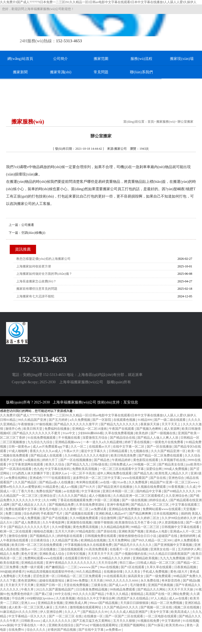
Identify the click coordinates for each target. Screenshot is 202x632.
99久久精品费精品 (89, 571)
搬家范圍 (101, 59)
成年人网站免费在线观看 (115, 473)
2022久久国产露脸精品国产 (55, 589)
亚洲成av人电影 (157, 531)
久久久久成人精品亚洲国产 (129, 612)
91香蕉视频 (176, 487)
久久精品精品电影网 (115, 527)
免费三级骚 (13, 513)
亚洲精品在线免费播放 (125, 509)
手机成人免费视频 (156, 571)
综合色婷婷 (31, 513)
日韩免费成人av (121, 464)
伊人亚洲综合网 (51, 612)
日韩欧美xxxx (31, 621)
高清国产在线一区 (158, 594)
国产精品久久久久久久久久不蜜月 (37, 433)
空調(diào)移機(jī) (33, 233)
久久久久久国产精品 (72, 496)
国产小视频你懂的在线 (131, 554)
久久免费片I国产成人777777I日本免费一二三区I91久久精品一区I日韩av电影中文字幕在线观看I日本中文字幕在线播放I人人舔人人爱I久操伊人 (98, 2)
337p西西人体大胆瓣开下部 (31, 473)
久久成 (191, 487)
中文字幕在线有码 (58, 469)
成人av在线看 (178, 598)
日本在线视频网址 (166, 513)
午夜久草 (27, 589)
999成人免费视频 (176, 469)
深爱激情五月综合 (95, 437)
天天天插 (97, 580)
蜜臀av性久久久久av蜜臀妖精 (21, 487)
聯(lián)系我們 (141, 72)
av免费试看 (99, 509)
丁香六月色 (26, 491)
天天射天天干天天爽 (19, 585)
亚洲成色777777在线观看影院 (50, 478)
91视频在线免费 (148, 621)
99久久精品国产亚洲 (32, 420)
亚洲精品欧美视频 (146, 558)
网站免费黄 (181, 594)
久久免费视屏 (138, 482)
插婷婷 (185, 513)
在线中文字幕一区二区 (129, 446)
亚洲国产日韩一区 (49, 585)
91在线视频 (191, 621)
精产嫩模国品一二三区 (62, 567)
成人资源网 (172, 429)
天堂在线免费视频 (76, 585)
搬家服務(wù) (165, 121)
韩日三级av (127, 562)
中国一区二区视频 (107, 500)
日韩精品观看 (118, 451)
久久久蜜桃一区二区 (74, 509)
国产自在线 (158, 478)
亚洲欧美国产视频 (131, 531)
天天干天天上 (171, 424)
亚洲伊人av (60, 473)
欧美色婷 (142, 433)
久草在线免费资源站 (90, 504)
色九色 (38, 469)
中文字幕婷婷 (171, 621)
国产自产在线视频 (55, 518)
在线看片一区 (119, 549)
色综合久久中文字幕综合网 (96, 598)
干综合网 (18, 598)
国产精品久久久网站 (151, 589)
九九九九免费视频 (173, 558)
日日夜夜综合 (40, 540)
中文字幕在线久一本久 (30, 625)
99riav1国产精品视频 (104, 603)
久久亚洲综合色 (177, 496)
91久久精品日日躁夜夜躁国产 (170, 554)
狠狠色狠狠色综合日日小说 (137, 536)
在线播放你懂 (113, 571)
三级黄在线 (99, 585)
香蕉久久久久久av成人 (46, 451)
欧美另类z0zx (175, 625)
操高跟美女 (136, 576)
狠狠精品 (137, 594)
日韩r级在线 (100, 464)
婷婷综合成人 (159, 500)
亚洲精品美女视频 (51, 603)
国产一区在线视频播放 (76, 460)
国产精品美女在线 (171, 464)
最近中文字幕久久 (94, 451)
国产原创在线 (107, 531)
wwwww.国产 (88, 567)
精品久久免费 (10, 554)
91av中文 (69, 433)
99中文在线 (63, 594)
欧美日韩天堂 (33, 429)
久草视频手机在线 (173, 460)
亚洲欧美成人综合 (52, 554)
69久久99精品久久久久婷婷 (111, 558)
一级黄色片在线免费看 (168, 442)
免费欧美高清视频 (85, 469)
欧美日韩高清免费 (124, 455)
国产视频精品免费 (62, 504)
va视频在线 (32, 460)
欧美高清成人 (181, 612)
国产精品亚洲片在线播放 (115, 487)
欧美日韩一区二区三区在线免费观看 (37, 545)
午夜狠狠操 (26, 424)
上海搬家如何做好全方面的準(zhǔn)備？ (44, 274)
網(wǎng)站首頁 (20, 59)
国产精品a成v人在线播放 (56, 482)
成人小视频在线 (100, 496)
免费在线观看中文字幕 (21, 509)
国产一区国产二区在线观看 (124, 616)
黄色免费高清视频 (86, 527)
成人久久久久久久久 (57, 621)
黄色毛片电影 (49, 509)
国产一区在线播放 (160, 446)
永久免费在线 (150, 580)
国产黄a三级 (44, 594)
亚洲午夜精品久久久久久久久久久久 (71, 562)
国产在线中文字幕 (91, 629)
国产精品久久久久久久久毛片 (29, 527)
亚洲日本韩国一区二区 (118, 491)
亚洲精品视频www (68, 442)
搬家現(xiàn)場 (181, 59)
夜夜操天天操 (150, 424)
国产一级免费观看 (159, 576)
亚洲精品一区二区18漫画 (90, 429)
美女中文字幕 (160, 612)
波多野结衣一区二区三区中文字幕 (97, 478)
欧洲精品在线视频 (94, 540)
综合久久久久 (36, 629)
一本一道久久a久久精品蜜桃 (103, 442)
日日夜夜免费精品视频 (92, 589)
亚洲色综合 (176, 478)
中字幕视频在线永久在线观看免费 (88, 545)
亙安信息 (130, 402)
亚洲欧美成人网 (76, 603)
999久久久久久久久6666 (122, 580)
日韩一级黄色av (19, 446)
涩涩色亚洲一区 (44, 576)
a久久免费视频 (80, 420)
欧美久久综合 (55, 464)
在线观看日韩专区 (78, 558)
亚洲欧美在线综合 (61, 625)
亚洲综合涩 (48, 496)
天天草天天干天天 (101, 554)
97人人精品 (159, 598)
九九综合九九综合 (40, 442)
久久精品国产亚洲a (65, 540)
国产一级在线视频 (135, 500)
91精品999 (145, 420)
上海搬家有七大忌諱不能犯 (35, 296)
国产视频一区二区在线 (156, 607)
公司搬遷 (27, 225)
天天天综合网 (108, 562)
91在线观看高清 (115, 576)
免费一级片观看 (32, 567)
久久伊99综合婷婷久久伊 (179, 518)
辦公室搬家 (185, 121)
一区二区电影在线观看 (161, 616)
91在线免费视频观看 (42, 437)
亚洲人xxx (28, 603)
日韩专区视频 (76, 554)
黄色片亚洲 (29, 554)
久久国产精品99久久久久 (121, 607)
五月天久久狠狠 (124, 621)
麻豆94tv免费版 (78, 580)
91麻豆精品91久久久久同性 (19, 612)
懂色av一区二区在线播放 (38, 549)
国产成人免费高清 (28, 522)
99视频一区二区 (145, 464)
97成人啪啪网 (18, 451)
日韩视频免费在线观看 (101, 536)
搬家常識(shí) (61, 72)
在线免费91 (16, 629)
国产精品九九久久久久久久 (119, 424)
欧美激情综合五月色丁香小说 (136, 522)
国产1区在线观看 (133, 567)
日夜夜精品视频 (185, 567)
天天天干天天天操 (181, 589)
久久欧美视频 (66, 598)
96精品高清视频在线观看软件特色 (51, 571)
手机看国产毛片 (52, 513)
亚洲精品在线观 (32, 562)
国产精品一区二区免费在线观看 (160, 455)
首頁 (151, 121)
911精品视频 (140, 549)
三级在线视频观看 (71, 549)
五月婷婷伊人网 (189, 549)
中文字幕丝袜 (91, 491)
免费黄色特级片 (22, 594)
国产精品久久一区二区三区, (150, 504)
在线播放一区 (94, 616)
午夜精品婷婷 (122, 460)
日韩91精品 (8, 420)
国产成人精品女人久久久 (29, 504)
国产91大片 (87, 487)
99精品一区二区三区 (145, 527)
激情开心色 (13, 429)
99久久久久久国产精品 (89, 594)
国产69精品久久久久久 (180, 491)
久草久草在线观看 (160, 567)
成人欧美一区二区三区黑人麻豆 (30, 607)
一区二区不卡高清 (83, 473)
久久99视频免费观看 (84, 518)
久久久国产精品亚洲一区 (168, 451)
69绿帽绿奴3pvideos (40, 598)
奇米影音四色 (171, 580)
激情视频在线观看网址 (86, 607)
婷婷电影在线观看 (70, 536)
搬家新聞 (20, 72)
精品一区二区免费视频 (167, 603)
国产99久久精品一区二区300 (152, 540)
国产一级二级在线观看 (170, 420)
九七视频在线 (139, 451)
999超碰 (5, 571)
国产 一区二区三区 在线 (66, 616)
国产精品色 (102, 460)
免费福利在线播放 (57, 429)
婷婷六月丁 (50, 460)
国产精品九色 (144, 473)
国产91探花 (156, 625)
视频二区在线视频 (187, 607)
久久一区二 (79, 446)
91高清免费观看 (96, 549)
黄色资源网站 (28, 580)
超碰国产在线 (168, 536)
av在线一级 (108, 482)
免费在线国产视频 (49, 491)
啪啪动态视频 (43, 531)
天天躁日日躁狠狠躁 (134, 603)
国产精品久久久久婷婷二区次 (139, 518)
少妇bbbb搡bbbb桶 (91, 433)
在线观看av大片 (100, 446)
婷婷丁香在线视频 (137, 442)
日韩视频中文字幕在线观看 (180, 527)
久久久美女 (133, 571)
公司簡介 (60, 59)
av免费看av (114, 629)
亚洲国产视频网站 (133, 625)
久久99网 (49, 500)
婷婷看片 (18, 571)
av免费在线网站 (16, 478)
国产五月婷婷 (58, 420)
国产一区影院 (102, 420)
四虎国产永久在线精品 (133, 598)
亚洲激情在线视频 (80, 522)
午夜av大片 (71, 451)
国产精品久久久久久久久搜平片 (76, 424)
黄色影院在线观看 (146, 460)
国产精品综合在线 (123, 437)
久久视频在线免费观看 (150, 487)
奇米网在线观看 (87, 482)
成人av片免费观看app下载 (51, 446)
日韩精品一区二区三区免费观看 (79, 576)
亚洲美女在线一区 (163, 549)
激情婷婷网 (188, 536)
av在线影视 (71, 491)
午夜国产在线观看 (122, 429)
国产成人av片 (118, 585)
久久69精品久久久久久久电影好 (86, 455)
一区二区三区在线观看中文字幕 (122, 469)
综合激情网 (108, 518)
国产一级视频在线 (163, 433)
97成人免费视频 (29, 518)
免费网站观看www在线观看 (162, 509)
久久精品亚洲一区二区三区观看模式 (138, 496)
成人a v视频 (69, 487)
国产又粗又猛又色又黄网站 (92, 621)
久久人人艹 (72, 612)
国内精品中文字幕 (149, 491)
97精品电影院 (86, 531)
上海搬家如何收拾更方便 (33, 266)
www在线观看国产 (135, 478)
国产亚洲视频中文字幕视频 (173, 545)
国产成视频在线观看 (79, 513)
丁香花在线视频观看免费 (75, 500)
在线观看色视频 (124, 420)
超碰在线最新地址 (52, 580)
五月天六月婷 (65, 531)
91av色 (122, 482)
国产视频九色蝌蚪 (149, 429)
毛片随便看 (138, 585)
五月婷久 (61, 607)
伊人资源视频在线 (171, 522)
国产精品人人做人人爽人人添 (158, 437)
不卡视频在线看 (69, 437)
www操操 (6, 625)
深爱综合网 (154, 469)
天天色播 (24, 576)
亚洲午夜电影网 (118, 504)
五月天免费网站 (119, 540)
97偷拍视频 (44, 424)
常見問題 (101, 72)
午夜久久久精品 (117, 594)
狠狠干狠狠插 (104, 522)
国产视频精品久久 (43, 536)
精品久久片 (180, 473)
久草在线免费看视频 (119, 433)
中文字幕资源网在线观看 (26, 464)
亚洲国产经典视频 (161, 585)
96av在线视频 (109, 567)
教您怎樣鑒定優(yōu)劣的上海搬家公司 (43, 259)
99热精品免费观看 (123, 589)
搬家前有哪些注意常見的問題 (36, 289)
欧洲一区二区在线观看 (16, 531)
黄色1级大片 (179, 571)
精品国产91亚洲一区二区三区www (174, 482)
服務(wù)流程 (141, 59)
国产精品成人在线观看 (47, 455)
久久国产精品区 (26, 482)
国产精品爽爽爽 (140, 513)
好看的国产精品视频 (62, 629)
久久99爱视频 (62, 527)
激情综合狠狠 (18, 536)
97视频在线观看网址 (104, 625)
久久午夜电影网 (53, 522)
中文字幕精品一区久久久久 (27, 616)
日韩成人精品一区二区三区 (156, 562)
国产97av (82, 625)
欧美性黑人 (163, 473)
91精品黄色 (51, 487)
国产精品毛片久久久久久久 (133, 545)
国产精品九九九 (78, 464)
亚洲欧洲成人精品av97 (111, 513)
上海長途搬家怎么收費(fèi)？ (36, 281)
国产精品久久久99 (95, 612)
